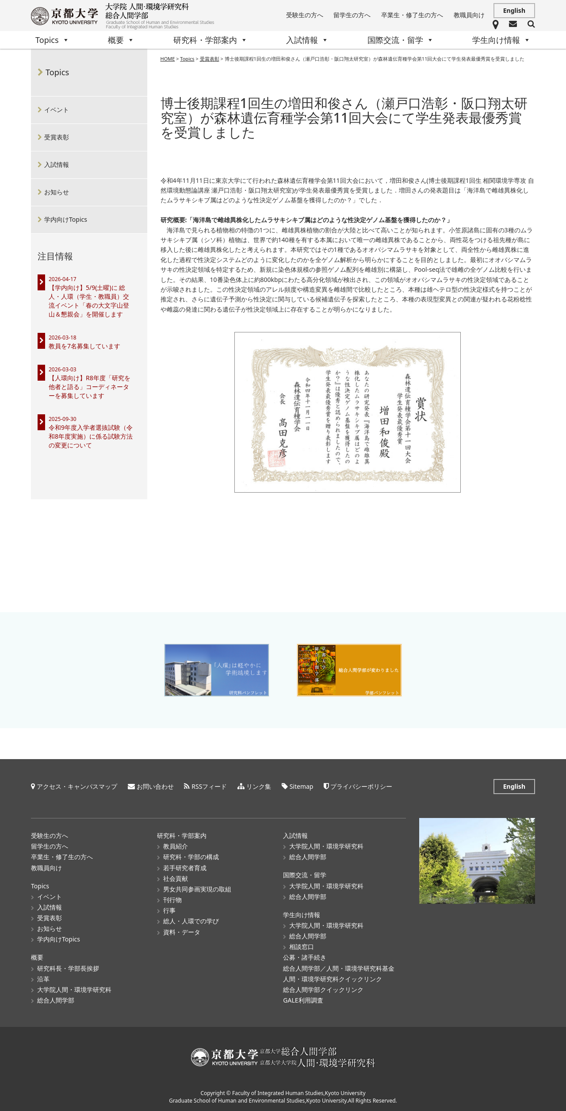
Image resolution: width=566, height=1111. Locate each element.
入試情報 (307, 40)
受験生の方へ (304, 15)
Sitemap (302, 786)
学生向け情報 (501, 40)
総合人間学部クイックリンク (323, 989)
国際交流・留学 (400, 40)
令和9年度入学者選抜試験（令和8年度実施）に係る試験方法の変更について (91, 436)
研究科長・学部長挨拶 (68, 968)
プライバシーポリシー (361, 786)
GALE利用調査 (303, 1000)
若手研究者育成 (185, 868)
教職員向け (469, 15)
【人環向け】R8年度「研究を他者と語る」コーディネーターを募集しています (89, 387)
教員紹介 (175, 846)
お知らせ (56, 192)
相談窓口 (301, 946)
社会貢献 (175, 878)
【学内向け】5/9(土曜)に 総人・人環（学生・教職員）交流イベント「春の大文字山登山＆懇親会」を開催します (89, 300)
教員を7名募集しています (84, 346)
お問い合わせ (155, 786)
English (514, 10)
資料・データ (181, 932)
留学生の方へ (352, 15)
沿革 (43, 979)
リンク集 (258, 786)
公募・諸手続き (304, 957)
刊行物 (172, 899)
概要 (121, 40)
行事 (169, 910)
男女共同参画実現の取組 (197, 889)
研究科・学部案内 (210, 40)
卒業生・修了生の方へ (412, 15)
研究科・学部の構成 (191, 857)
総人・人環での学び (191, 921)
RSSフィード (209, 786)
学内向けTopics (65, 219)
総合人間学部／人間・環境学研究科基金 (338, 968)
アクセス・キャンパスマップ (77, 786)
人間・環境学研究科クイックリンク (332, 979)
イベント (56, 109)
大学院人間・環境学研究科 (74, 989)
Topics (52, 40)
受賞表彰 (56, 137)
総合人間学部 (55, 1000)
